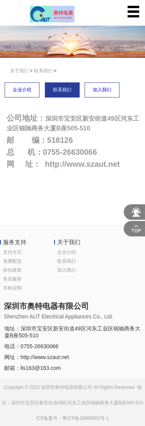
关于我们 (19, 71)
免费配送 (12, 261)
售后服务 (12, 279)
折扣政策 (12, 270)
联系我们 (43, 71)
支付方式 (12, 252)
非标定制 (12, 288)
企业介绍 (22, 89)
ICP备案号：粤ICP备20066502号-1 (72, 418)
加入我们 (102, 89)
